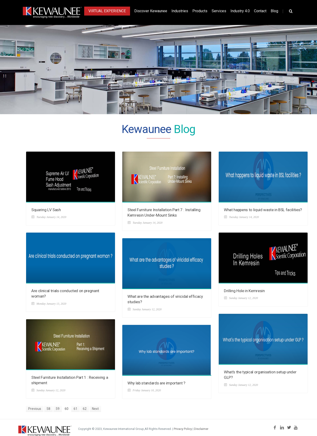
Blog (274, 11)
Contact (260, 11)
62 (85, 409)
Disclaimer (201, 429)
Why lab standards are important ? (156, 383)
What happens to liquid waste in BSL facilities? (263, 209)
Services (219, 11)
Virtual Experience (107, 11)
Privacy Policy (183, 429)
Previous (34, 409)
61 (75, 409)
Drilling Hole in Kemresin (244, 290)
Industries (179, 11)
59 (57, 409)
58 (48, 409)
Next (95, 409)
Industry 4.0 (240, 11)
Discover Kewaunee (150, 11)
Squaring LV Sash (46, 209)
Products (199, 11)
